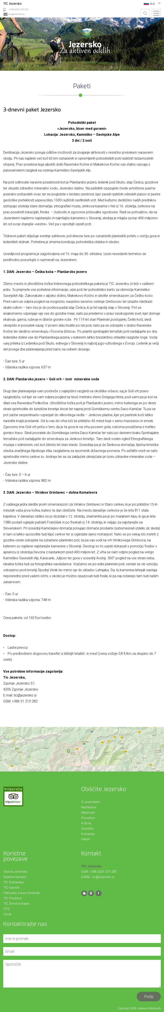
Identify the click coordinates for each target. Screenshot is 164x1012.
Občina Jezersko (15, 872)
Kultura (86, 823)
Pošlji (148, 996)
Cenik (7, 914)
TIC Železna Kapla (16, 903)
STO (6, 909)
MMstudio (155, 1008)
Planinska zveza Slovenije (21, 893)
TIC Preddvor (12, 898)
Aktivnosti (88, 813)
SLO (152, 3)
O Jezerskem (90, 802)
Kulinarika (87, 834)
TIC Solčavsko (13, 882)
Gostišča (87, 828)
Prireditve (88, 818)
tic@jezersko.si (17, 14)
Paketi (85, 839)
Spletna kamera (14, 877)
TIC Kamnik (11, 887)
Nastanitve (88, 807)
